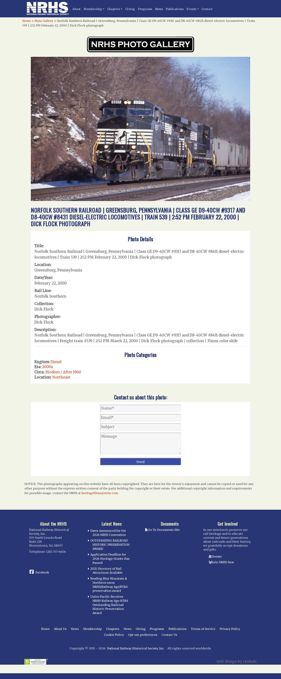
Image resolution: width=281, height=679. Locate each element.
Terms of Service (203, 629)
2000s (47, 367)
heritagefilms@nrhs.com (99, 493)
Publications (175, 9)
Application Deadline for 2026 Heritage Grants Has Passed (110, 559)
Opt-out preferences (142, 635)
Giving (130, 9)
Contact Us (169, 635)
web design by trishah (236, 661)
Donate (216, 556)
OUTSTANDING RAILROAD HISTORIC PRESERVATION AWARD (109, 545)
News (159, 9)
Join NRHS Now (223, 562)
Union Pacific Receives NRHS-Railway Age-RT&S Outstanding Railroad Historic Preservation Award (109, 605)
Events (192, 9)
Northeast (61, 377)
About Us (60, 629)
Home (26, 21)
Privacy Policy (230, 629)
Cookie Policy (114, 635)
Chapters (113, 9)
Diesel (56, 362)
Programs (145, 9)
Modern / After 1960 (63, 372)
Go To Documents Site (162, 530)
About (76, 9)
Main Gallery (43, 21)
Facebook (42, 572)
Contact (207, 9)
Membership (93, 9)
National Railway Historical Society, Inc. (136, 648)
